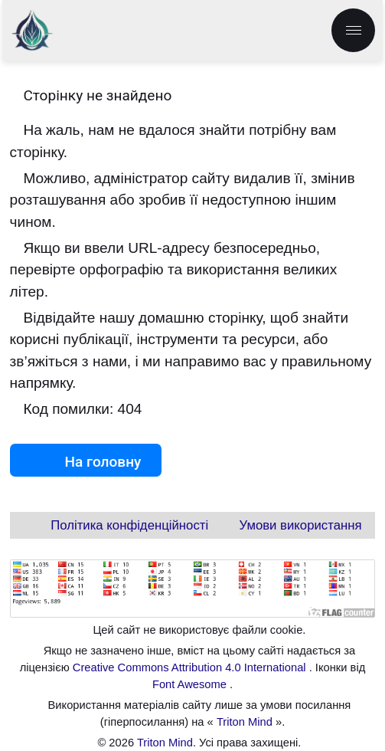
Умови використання (301, 525)
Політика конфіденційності (129, 525)
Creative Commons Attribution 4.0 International (191, 667)
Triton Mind (244, 722)
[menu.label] (353, 30)
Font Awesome (191, 684)
